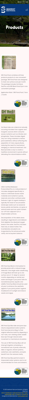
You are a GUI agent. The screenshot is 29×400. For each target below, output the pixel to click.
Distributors (9, 393)
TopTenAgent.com (23, 396)
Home (3, 393)
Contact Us (25, 394)
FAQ (23, 393)
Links (26, 393)
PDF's (13, 394)
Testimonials (8, 394)
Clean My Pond (17, 393)
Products (18, 394)
